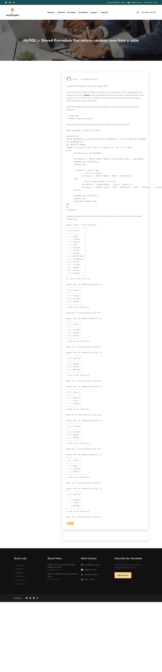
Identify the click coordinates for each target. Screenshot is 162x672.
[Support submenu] (97, 12)
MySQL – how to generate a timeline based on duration (61, 566)
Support (94, 12)
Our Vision (20, 584)
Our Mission (20, 580)
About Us (19, 565)
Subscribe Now (122, 575)
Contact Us (20, 569)
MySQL (70, 551)
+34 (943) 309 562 (148, 12)
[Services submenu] (54, 12)
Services (50, 12)
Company (19, 576)
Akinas (86, 123)
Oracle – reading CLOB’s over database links (62, 575)
